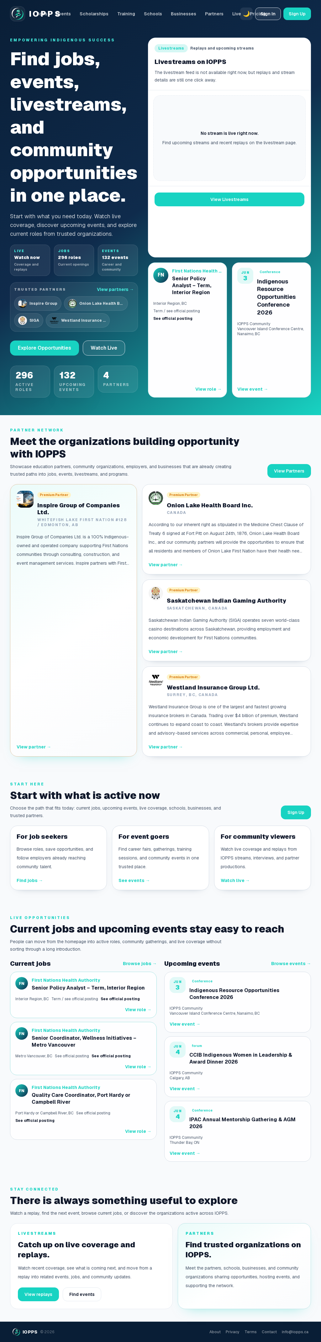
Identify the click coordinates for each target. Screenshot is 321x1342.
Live (236, 14)
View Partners (289, 471)
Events (63, 14)
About (215, 1331)
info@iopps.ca (295, 1331)
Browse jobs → (140, 963)
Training (126, 14)
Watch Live (104, 348)
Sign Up (297, 14)
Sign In (268, 14)
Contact (269, 1331)
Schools (153, 14)
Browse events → (291, 963)
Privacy (232, 1331)
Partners (214, 14)
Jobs (41, 14)
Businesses (183, 14)
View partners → (115, 289)
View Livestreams (229, 199)
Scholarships (94, 14)
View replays (38, 1294)
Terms (251, 1331)
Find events (82, 1294)
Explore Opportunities (44, 348)
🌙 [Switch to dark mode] (246, 13)
